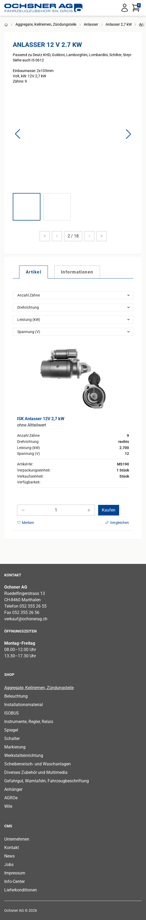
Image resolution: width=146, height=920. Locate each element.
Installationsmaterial (23, 704)
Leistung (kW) (28, 319)
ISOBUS (11, 713)
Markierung (15, 747)
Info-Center (14, 881)
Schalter (12, 738)
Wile (8, 806)
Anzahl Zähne (28, 295)
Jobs (9, 864)
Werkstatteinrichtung (23, 755)
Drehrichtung (28, 307)
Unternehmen (16, 839)
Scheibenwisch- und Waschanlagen (37, 763)
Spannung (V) (28, 332)
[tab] (33, 272)
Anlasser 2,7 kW (119, 24)
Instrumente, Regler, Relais (28, 721)
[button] (17, 134)
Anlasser (91, 24)
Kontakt (11, 847)
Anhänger (13, 789)
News (9, 856)
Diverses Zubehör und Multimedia (36, 772)
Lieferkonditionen (20, 889)
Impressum (14, 873)
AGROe (11, 797)
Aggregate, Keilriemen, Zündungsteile (45, 24)
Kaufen (108, 510)
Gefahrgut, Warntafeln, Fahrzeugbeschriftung (46, 780)
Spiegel (11, 730)
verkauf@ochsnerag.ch (25, 618)
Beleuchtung (16, 696)
